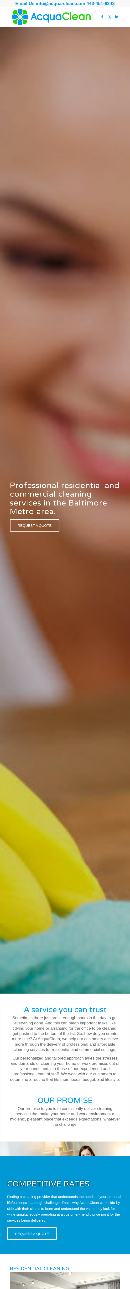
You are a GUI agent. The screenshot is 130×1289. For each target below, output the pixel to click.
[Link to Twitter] (109, 17)
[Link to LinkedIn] (116, 17)
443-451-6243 (101, 3)
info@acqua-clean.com (61, 3)
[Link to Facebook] (102, 17)
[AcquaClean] (54, 17)
